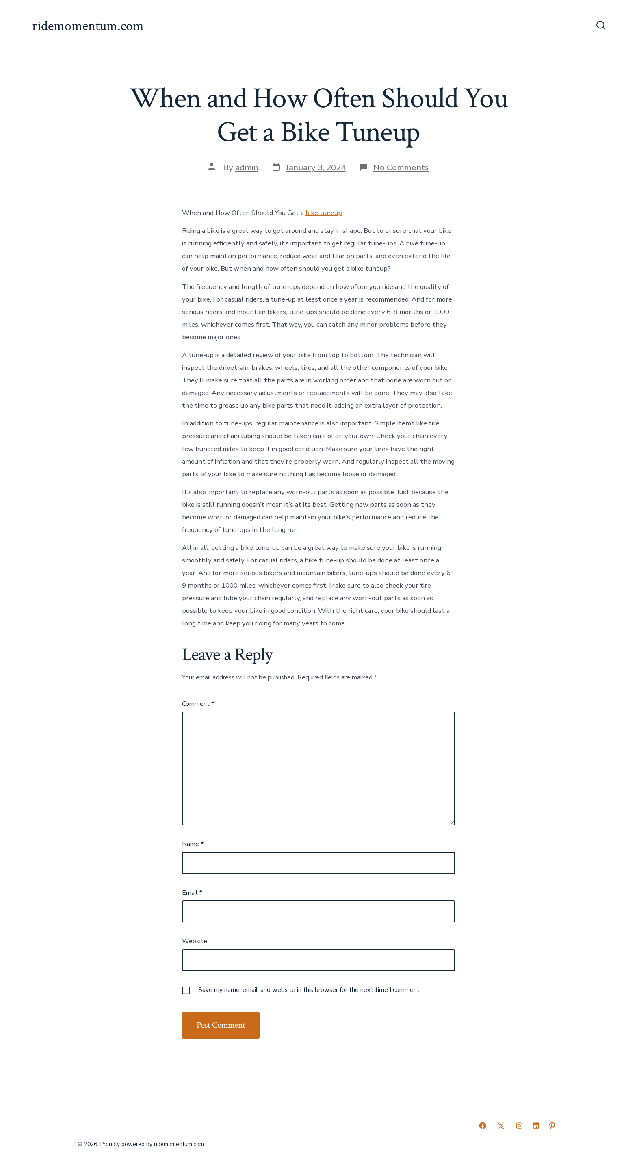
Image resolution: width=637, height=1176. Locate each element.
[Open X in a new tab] (501, 1125)
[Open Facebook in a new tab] (482, 1125)
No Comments (401, 167)
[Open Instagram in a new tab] (519, 1125)
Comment (198, 703)
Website (194, 941)
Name (193, 844)
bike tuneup (324, 212)
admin (246, 167)
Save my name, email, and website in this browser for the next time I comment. (309, 990)
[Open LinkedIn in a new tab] (536, 1125)
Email (192, 892)
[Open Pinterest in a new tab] (552, 1125)
